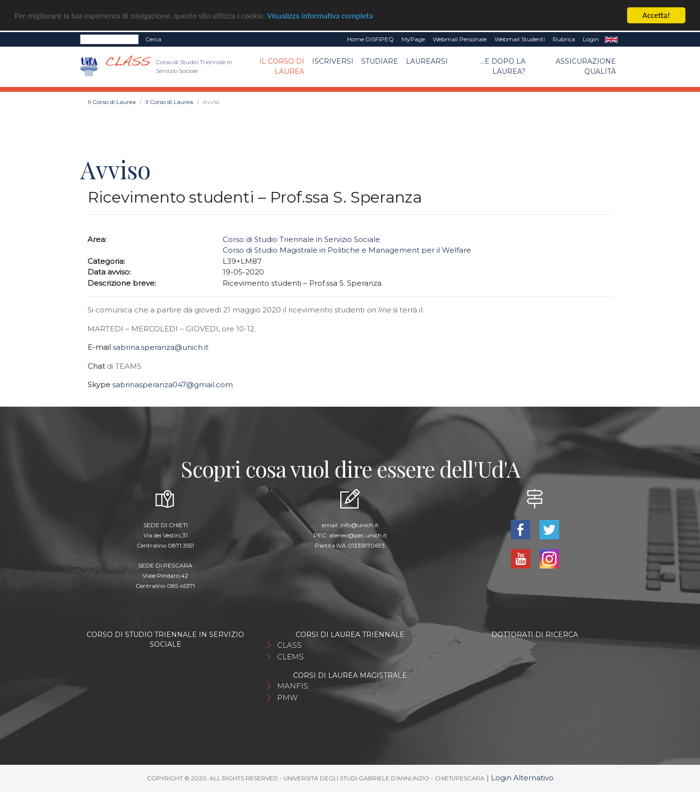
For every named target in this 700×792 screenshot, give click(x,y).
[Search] (109, 39)
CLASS (289, 645)
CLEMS (290, 656)
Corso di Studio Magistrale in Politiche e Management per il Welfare (347, 250)
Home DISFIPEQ (370, 39)
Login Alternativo (522, 777)
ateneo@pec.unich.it (358, 535)
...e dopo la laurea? (502, 66)
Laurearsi (427, 61)
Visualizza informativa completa (320, 15)
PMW (287, 697)
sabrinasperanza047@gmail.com (172, 384)
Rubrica (564, 39)
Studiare (379, 61)
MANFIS (292, 685)
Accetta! (656, 15)
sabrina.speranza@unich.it (161, 347)
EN (611, 39)
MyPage (413, 39)
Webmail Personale (460, 39)
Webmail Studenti (519, 39)
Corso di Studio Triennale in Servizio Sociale (301, 239)
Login (591, 39)
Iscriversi (332, 61)
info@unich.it (359, 525)
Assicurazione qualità (586, 66)
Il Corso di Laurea (281, 66)
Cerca (153, 39)
